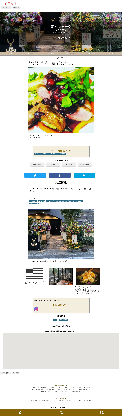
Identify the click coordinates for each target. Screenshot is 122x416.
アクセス (112, 53)
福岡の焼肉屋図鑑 (84, 389)
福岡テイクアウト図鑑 (39, 387)
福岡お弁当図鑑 (45, 391)
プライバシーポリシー (84, 400)
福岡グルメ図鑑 (69, 387)
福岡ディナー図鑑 (84, 387)
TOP (10, 53)
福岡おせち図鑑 (76, 391)
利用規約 (70, 400)
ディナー (51, 53)
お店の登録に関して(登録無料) (40, 400)
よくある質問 (58, 400)
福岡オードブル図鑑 (61, 391)
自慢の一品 (91, 53)
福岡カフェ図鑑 (69, 389)
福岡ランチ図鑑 (55, 387)
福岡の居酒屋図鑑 (37, 389)
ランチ (30, 53)
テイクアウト (71, 53)
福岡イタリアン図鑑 (53, 389)
